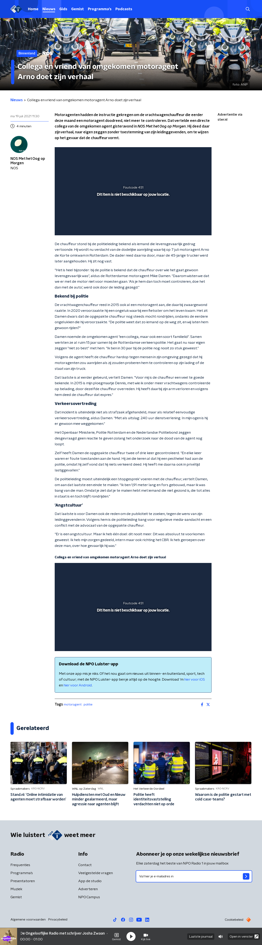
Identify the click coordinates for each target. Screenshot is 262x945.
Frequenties (20, 865)
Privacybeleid (57, 919)
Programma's (99, 9)
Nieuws (48, 9)
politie (88, 704)
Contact (85, 865)
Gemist (77, 9)
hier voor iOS (194, 679)
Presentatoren (22, 881)
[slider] (132, 215)
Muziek (16, 889)
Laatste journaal (201, 936)
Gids (63, 9)
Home (33, 9)
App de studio (90, 881)
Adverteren (88, 889)
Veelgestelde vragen (95, 873)
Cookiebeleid (234, 919)
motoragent (73, 704)
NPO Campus (89, 897)
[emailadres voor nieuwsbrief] (194, 876)
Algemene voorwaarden (28, 919)
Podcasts (123, 9)
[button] (116, 936)
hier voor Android (78, 685)
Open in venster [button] (244, 936)
